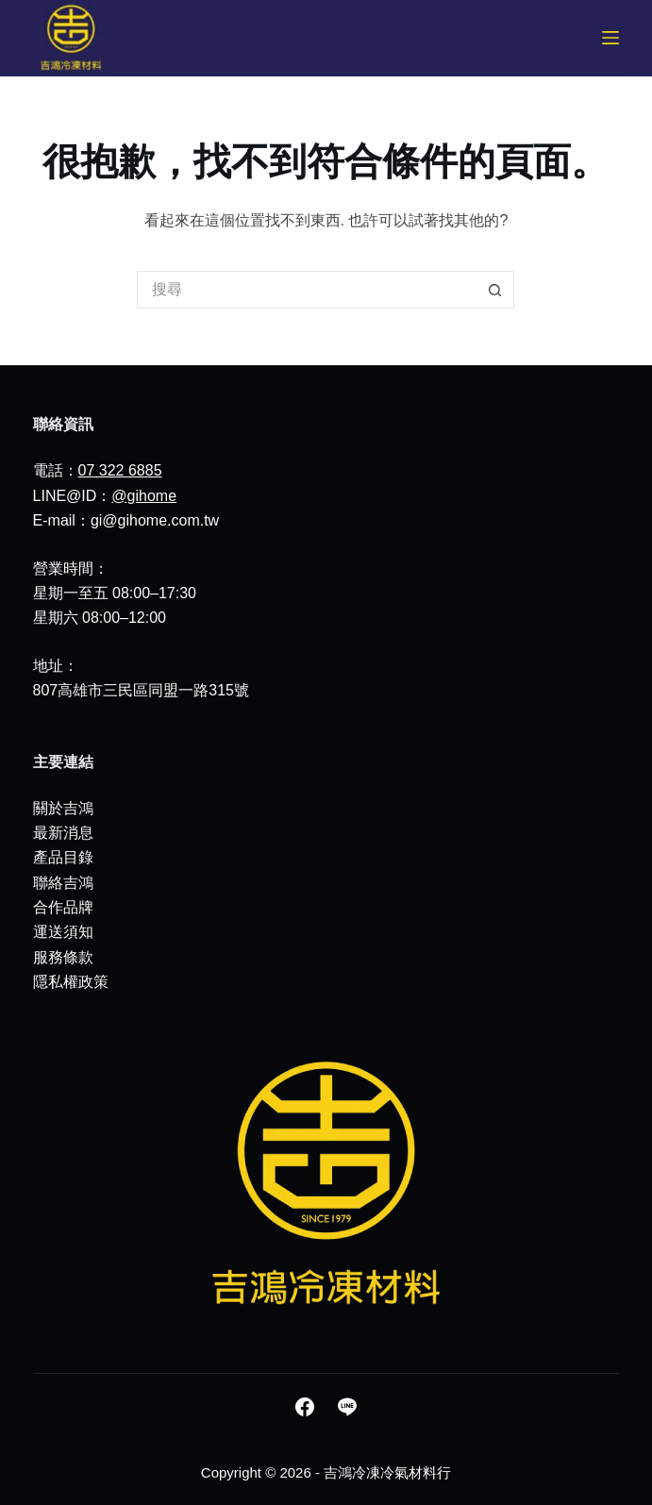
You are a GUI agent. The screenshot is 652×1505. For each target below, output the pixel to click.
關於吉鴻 (63, 808)
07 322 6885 (120, 470)
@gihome (143, 496)
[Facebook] (304, 1406)
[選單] (610, 37)
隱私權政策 (71, 982)
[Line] (347, 1406)
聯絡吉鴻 (63, 883)
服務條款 (63, 957)
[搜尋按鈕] (495, 290)
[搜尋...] (306, 290)
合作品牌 (63, 907)
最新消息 (63, 833)
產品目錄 (63, 857)
